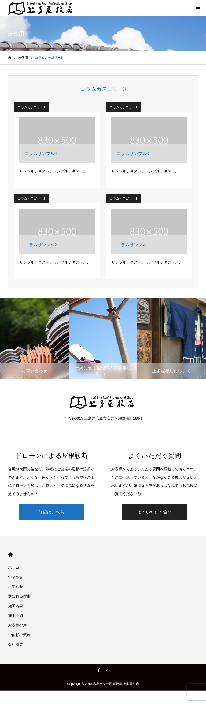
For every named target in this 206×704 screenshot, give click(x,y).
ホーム (13, 567)
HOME (10, 554)
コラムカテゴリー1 (31, 107)
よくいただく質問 (154, 512)
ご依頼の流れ (19, 635)
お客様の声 (17, 625)
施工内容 (15, 606)
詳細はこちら (51, 512)
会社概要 (15, 644)
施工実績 (15, 615)
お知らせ (15, 586)
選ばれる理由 (19, 596)
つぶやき (15, 577)
